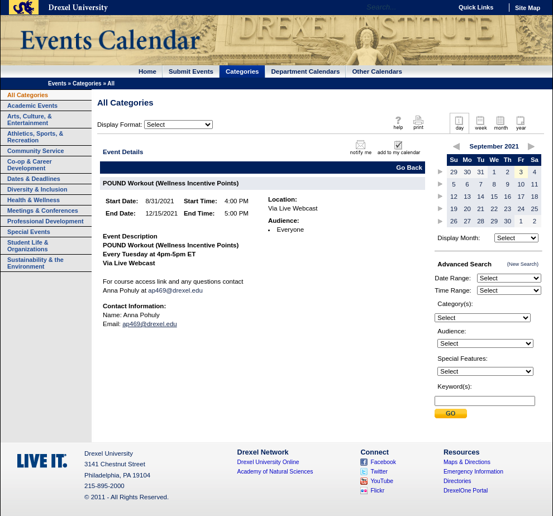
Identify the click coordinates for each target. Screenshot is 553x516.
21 (480, 209)
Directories (457, 481)
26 (453, 221)
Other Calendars (377, 71)
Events (57, 83)
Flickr (377, 491)
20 (467, 209)
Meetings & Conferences (42, 210)
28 (480, 221)
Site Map (527, 7)
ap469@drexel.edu (175, 290)
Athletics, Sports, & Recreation (35, 137)
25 (534, 209)
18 (534, 196)
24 (521, 209)
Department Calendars (305, 71)
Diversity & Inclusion (37, 189)
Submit (451, 413)
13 (467, 196)
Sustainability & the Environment (35, 263)
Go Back (409, 167)
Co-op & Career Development (29, 164)
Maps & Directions (467, 462)
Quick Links (476, 7)
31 (480, 172)
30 (467, 172)
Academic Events (32, 105)
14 (480, 196)
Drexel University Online (268, 462)
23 (507, 209)
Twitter (379, 472)
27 (467, 221)
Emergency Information (473, 472)
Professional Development (45, 221)
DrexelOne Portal (466, 491)
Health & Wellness (33, 200)
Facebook (383, 462)
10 (521, 184)
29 (453, 172)
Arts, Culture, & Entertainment (29, 119)
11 (534, 184)
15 (494, 196)
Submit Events (191, 71)
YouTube (381, 481)
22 (494, 209)
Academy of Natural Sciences (275, 472)
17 (521, 196)
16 (507, 196)
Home (147, 71)
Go (441, 7)
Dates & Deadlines (33, 178)
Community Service (35, 150)
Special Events (28, 231)
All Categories (27, 95)
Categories (242, 71)
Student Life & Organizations (28, 245)
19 (453, 209)
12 (453, 196)
